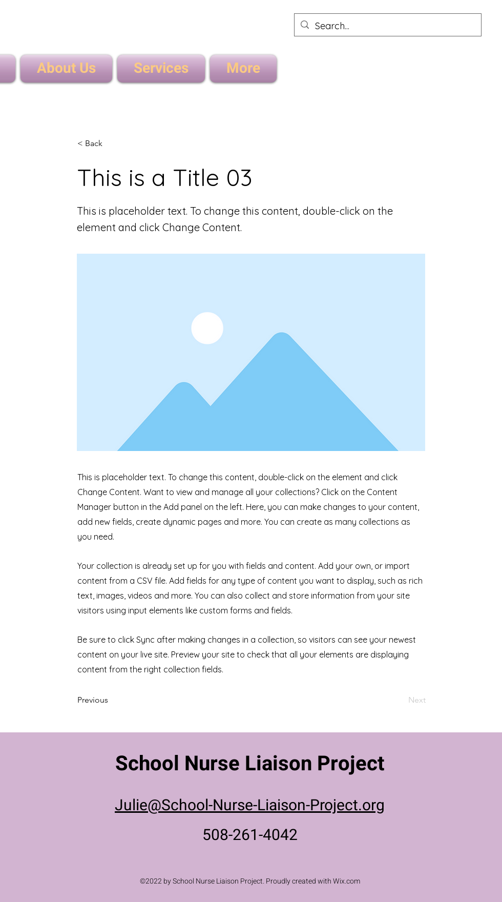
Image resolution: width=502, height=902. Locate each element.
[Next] (400, 700)
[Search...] (387, 26)
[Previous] (111, 700)
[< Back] (111, 143)
